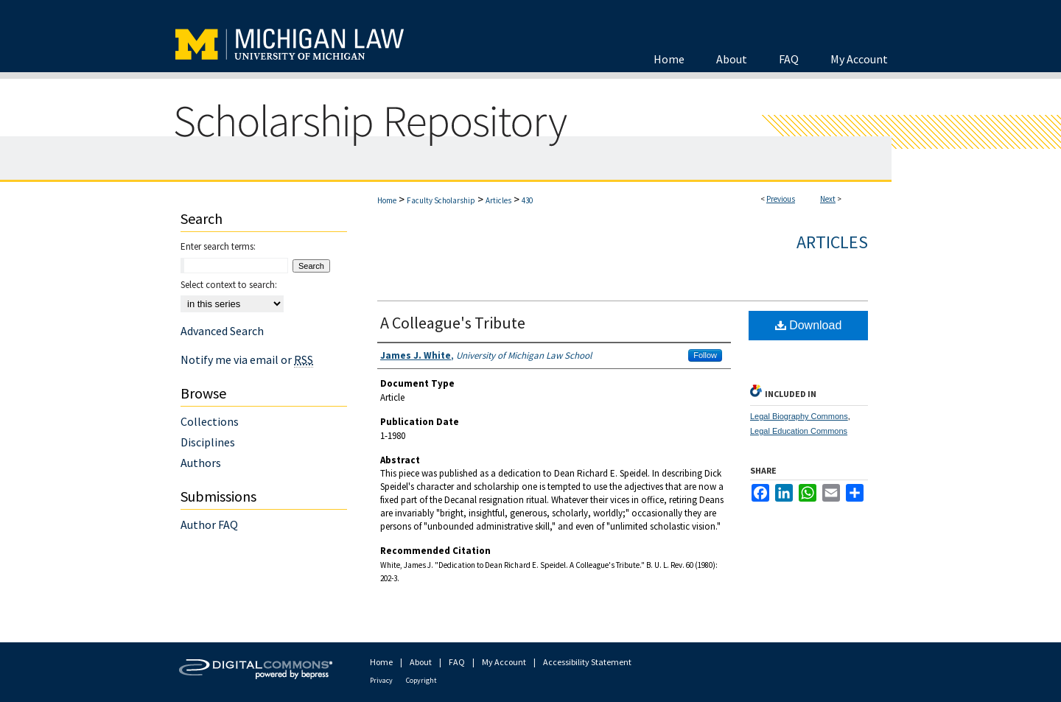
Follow (705, 355)
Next (828, 199)
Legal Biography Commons (799, 416)
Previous (780, 199)
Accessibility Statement (587, 661)
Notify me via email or (247, 359)
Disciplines (208, 442)
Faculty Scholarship (441, 200)
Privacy (381, 680)
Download (808, 325)
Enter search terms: (218, 246)
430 (527, 200)
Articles (498, 200)
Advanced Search (222, 330)
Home (386, 200)
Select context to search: (229, 284)
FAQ (457, 661)
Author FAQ (209, 524)
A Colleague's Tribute (452, 322)
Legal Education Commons (798, 431)
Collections (210, 421)
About (421, 661)
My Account (504, 661)
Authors (201, 462)
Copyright (421, 680)
